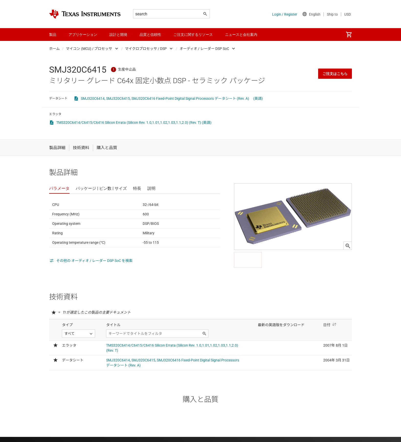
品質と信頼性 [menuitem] (150, 34)
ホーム (54, 49)
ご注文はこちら (335, 74)
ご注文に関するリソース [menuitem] (193, 34)
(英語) (258, 98)
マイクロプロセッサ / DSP (146, 49)
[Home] (85, 14)
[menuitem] (349, 34)
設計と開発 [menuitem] (118, 34)
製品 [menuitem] (52, 34)
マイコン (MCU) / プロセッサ (89, 49)
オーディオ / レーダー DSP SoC (204, 49)
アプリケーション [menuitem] (83, 34)
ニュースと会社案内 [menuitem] (241, 34)
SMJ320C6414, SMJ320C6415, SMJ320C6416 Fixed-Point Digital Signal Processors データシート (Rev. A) (165, 98)
